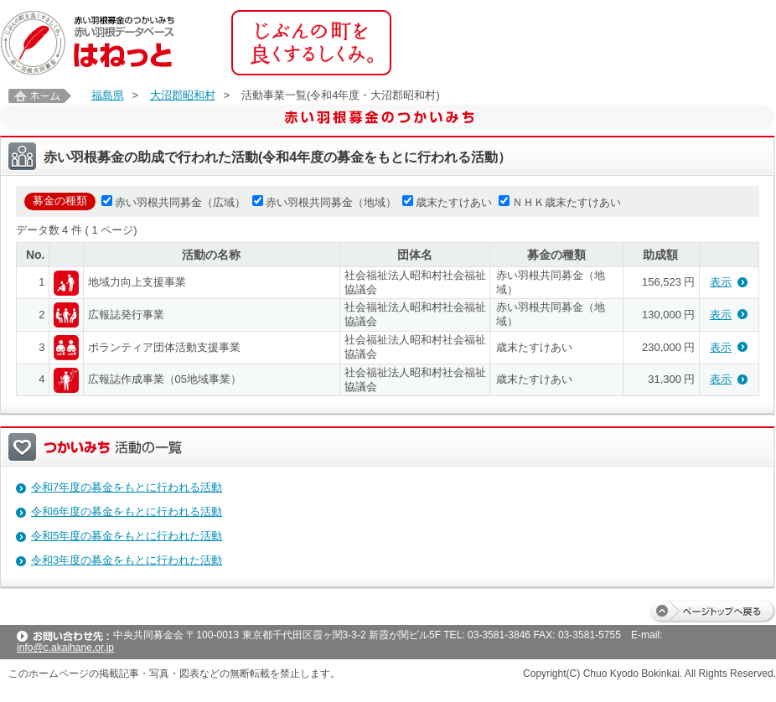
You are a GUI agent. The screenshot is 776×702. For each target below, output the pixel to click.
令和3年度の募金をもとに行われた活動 (126, 560)
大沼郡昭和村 (182, 95)
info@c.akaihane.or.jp (65, 647)
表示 (721, 282)
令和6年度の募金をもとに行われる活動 (126, 511)
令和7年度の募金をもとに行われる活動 (126, 487)
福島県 (107, 95)
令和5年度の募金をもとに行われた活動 (126, 535)
